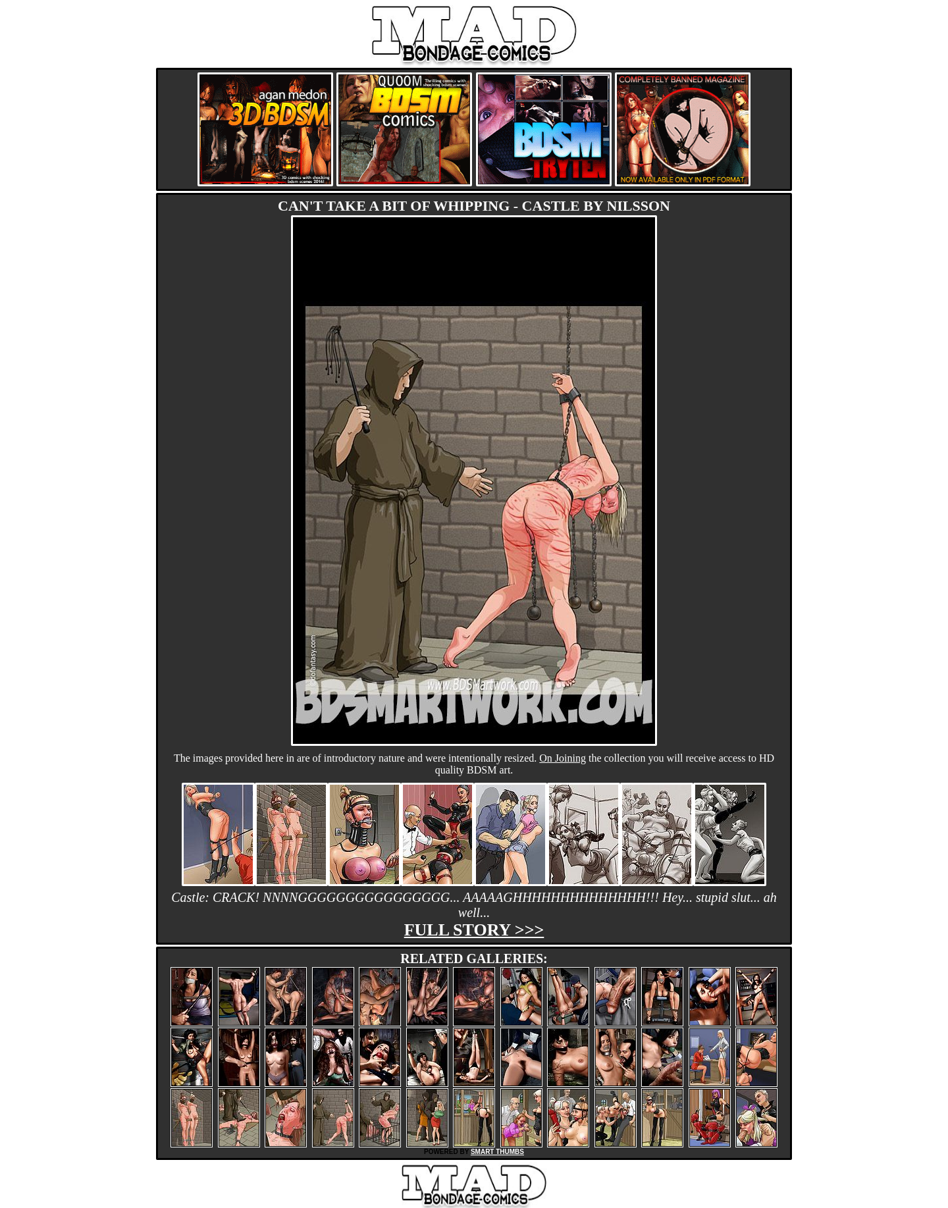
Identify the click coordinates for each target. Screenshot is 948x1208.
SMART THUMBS (497, 1151)
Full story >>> (474, 929)
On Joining (562, 758)
